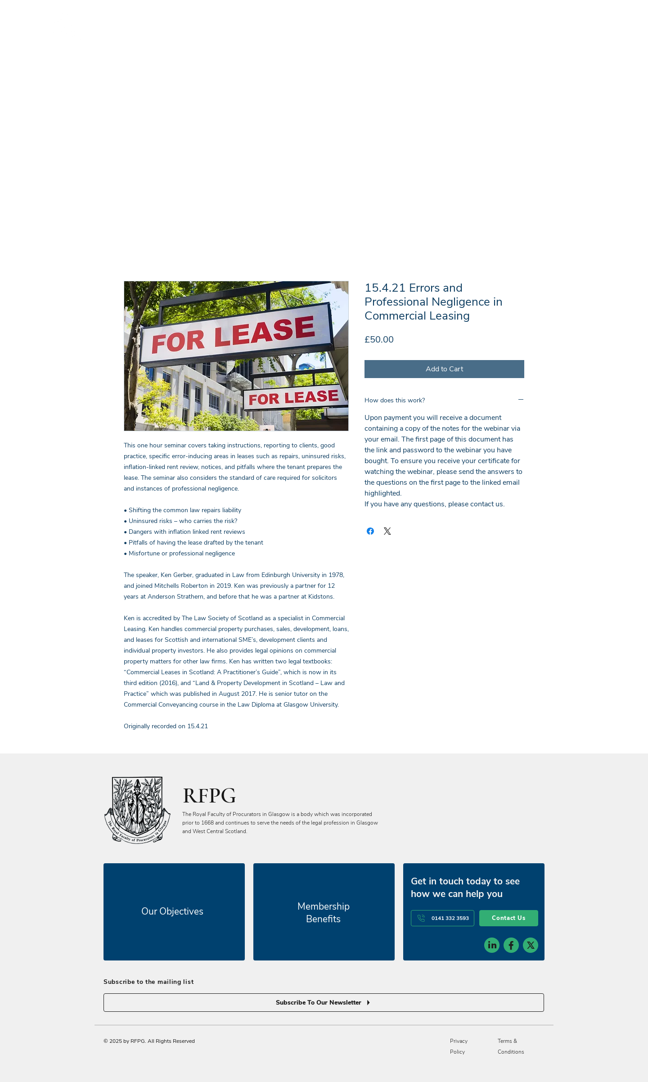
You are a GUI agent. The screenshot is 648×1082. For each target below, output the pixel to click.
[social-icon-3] (530, 945)
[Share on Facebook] (370, 531)
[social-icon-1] (492, 945)
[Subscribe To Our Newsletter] (324, 1002)
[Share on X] (387, 531)
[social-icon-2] (511, 945)
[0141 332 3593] (442, 918)
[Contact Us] (508, 918)
